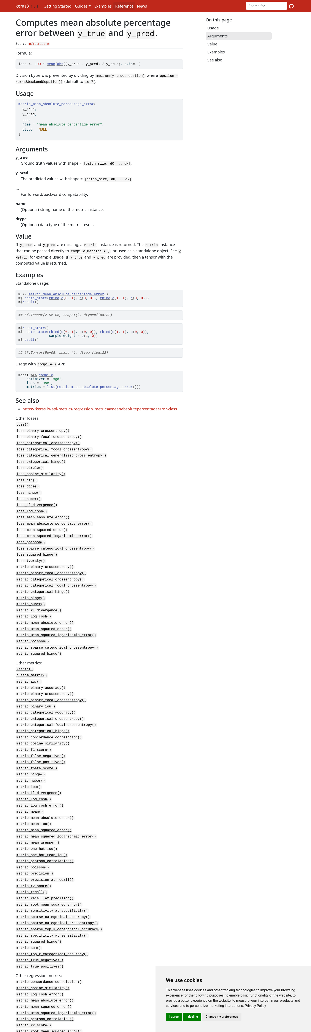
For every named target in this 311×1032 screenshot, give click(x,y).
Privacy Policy (255, 1006)
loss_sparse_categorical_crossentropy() (55, 549)
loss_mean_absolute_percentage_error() (54, 526)
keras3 (22, 6)
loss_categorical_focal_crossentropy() (54, 456)
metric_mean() (29, 798)
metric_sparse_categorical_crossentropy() (57, 643)
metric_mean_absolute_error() (45, 619)
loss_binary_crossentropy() (43, 438)
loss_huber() (28, 502)
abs (60, 63)
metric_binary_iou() (35, 699)
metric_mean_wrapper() (37, 827)
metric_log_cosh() (33, 613)
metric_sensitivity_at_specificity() (52, 891)
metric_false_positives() (40, 751)
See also (214, 60)
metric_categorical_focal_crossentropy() (56, 584)
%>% (34, 381)
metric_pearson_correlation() (45, 845)
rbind (54, 297)
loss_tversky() (30, 561)
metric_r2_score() (33, 868)
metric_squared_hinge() (38, 648)
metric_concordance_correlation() (49, 728)
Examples (103, 6)
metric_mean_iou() (33, 810)
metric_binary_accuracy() (40, 681)
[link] (255, 1006)
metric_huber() (30, 602)
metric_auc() (28, 675)
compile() (47, 369)
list (51, 395)
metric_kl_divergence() (38, 608)
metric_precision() (34, 856)
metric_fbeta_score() (36, 757)
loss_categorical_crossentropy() (48, 450)
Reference (124, 6)
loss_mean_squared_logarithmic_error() (54, 537)
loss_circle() (29, 473)
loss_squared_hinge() (36, 555)
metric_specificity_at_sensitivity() (52, 915)
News (142, 6)
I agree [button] (174, 1016)
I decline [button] (192, 1016)
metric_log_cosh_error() (39, 792)
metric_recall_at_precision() (45, 880)
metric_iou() (28, 775)
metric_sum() (28, 926)
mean (51, 63)
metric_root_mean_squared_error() (49, 886)
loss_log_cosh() (31, 514)
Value (212, 44)
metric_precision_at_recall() (45, 862)
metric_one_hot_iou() (36, 833)
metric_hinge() (30, 596)
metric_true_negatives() (39, 938)
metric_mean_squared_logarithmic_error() (56, 631)
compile (46, 381)
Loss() (22, 432)
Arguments (217, 36)
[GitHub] (291, 6)
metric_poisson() (32, 637)
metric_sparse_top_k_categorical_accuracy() (59, 909)
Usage (213, 28)
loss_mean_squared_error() (41, 532)
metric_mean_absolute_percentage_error (66, 292)
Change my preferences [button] (222, 1016)
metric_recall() (31, 874)
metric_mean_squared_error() (43, 625)
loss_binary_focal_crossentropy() (49, 444)
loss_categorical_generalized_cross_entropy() (61, 462)
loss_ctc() (26, 485)
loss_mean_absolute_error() (43, 520)
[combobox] (266, 6)
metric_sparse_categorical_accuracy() (53, 897)
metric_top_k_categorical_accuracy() (52, 932)
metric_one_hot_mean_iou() (41, 839)
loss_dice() (27, 491)
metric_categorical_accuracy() (46, 704)
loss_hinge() (28, 497)
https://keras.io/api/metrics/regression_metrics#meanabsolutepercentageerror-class (99, 417)
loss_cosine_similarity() (40, 479)
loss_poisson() (30, 543)
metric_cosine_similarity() (43, 734)
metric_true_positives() (39, 944)
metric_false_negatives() (40, 745)
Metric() (24, 664)
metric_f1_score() (33, 740)
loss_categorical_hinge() (40, 467)
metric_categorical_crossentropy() (50, 578)
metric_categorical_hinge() (43, 590)
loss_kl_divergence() (36, 508)
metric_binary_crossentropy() (45, 567)
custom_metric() (31, 669)
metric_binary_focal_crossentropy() (51, 573)
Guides (81, 6)
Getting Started (57, 6)
